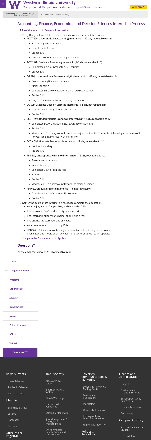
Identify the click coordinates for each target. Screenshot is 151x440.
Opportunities (16, 69)
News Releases (16, 286)
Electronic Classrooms (51, 364)
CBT (52, 14)
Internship (65, 14)
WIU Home (45, 14)
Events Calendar (17, 299)
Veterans (60, 426)
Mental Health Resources (53, 311)
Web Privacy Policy (143, 433)
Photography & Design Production (93, 322)
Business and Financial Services (130, 296)
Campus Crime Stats (56, 318)
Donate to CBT (20, 114)
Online (98, 7)
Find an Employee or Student (132, 334)
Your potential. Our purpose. (40, 7)
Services (12, 331)
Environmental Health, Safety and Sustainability (55, 338)
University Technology (52, 387)
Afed (57, 14)
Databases (13, 325)
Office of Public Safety (53, 288)
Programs (14, 41)
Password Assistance (56, 371)
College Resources (18, 87)
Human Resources (131, 312)
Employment (26, 426)
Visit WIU (13, 105)
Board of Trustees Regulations (93, 354)
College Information (19, 32)
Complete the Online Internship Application (69, 244)
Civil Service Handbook (89, 380)
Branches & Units (17, 313)
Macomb (67, 7)
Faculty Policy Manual (95, 361)
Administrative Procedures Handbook (91, 370)
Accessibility (8, 426)
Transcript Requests (19, 348)
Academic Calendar (18, 292)
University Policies (93, 347)
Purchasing (127, 318)
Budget (125, 289)
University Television (94, 315)
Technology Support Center (56, 379)
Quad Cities (83, 7)
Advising (13, 60)
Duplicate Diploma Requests (18, 356)
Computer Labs (54, 357)
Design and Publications (90, 302)
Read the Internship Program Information (69, 36)
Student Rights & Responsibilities (92, 388)
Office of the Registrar (14, 339)
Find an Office (128, 341)
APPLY (12, 96)
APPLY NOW (138, 6)
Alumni (12, 78)
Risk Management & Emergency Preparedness (56, 327)
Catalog (12, 319)
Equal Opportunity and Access (131, 305)
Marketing (89, 309)
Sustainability (43, 426)
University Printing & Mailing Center (94, 293)
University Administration (129, 348)
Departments (16, 50)
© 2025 (88, 433)
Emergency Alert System (54, 296)
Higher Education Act (94, 330)
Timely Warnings (54, 303)
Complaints (89, 395)
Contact (13, 23)
